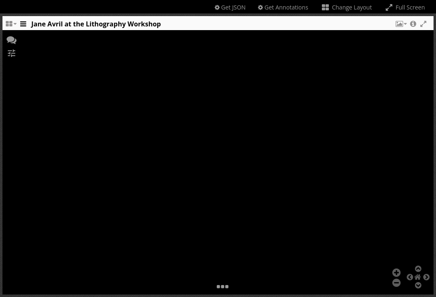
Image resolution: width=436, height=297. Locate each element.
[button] (400, 26)
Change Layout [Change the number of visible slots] (346, 7)
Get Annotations (283, 7)
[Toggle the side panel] (23, 26)
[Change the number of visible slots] (11, 26)
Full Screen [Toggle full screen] (404, 7)
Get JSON (230, 7)
